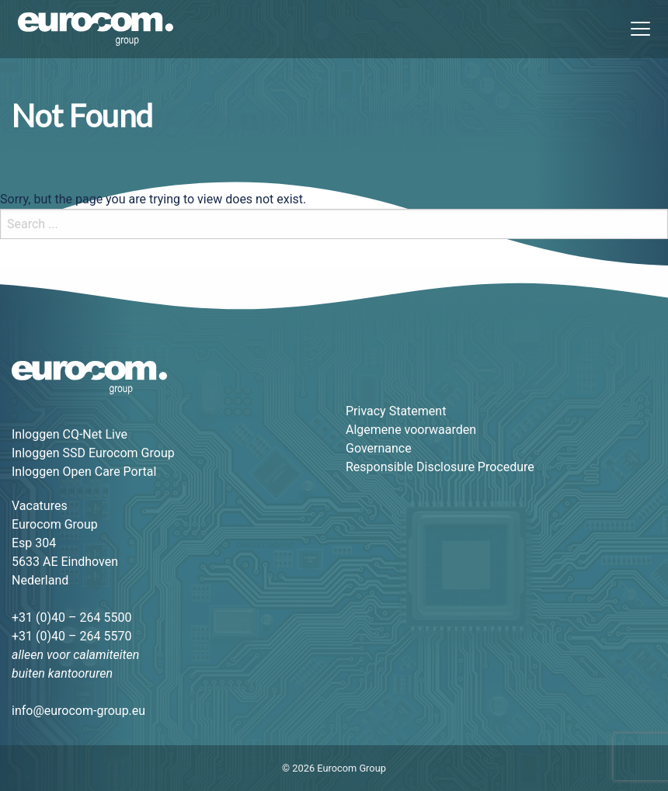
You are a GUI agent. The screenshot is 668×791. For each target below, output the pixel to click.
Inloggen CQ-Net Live (69, 434)
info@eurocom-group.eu (78, 710)
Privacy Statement (396, 411)
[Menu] (634, 29)
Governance (379, 448)
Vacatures (40, 505)
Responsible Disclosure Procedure (440, 467)
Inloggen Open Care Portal (84, 471)
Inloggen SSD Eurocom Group (93, 453)
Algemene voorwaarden (411, 429)
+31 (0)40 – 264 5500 (71, 617)
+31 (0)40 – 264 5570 (71, 636)
